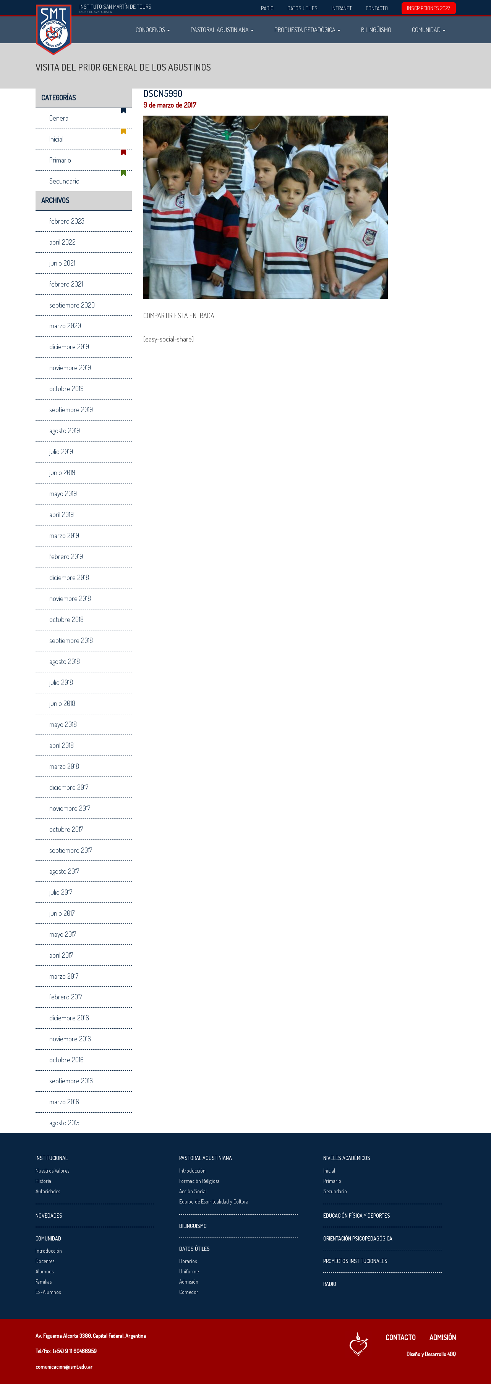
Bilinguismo (193, 1226)
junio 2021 (62, 263)
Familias (44, 1281)
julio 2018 (61, 682)
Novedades (49, 1215)
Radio (267, 8)
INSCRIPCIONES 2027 (428, 8)
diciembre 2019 (69, 346)
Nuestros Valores (52, 1170)
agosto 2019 (64, 430)
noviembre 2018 (70, 598)
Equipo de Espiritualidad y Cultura (213, 1201)
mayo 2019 (63, 493)
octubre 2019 (66, 388)
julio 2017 (60, 892)
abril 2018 (61, 745)
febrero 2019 (66, 556)
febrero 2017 (65, 996)
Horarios (188, 1261)
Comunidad (429, 30)
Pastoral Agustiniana (222, 30)
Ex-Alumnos (48, 1292)
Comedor (188, 1292)
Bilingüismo (376, 30)
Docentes (45, 1261)
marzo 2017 (63, 976)
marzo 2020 (65, 325)
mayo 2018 (63, 724)
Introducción (49, 1250)
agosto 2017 (64, 871)
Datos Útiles (302, 8)
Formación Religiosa (199, 1181)
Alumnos (44, 1271)
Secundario (64, 181)
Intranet (341, 8)
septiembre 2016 (71, 1080)
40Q (451, 1354)
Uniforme (189, 1271)
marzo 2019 (64, 535)
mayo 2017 (62, 934)
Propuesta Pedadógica (307, 30)
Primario (60, 160)
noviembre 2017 (69, 808)
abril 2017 (61, 955)
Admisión (188, 1281)
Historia (43, 1181)
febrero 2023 (66, 221)
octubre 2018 (66, 619)
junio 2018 (62, 703)
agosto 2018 (64, 661)
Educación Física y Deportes (356, 1215)
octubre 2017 (66, 829)
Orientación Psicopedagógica (357, 1238)
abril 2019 (61, 514)
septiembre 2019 (71, 409)
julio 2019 (61, 451)
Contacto (377, 8)
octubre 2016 (66, 1059)
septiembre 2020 (72, 305)
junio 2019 (62, 472)
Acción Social (193, 1191)
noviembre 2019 (70, 367)
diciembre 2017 (68, 787)
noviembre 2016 (70, 1038)
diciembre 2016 (69, 1017)
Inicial (56, 139)
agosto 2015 (64, 1122)
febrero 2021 (66, 284)
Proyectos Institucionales (355, 1261)
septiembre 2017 (70, 850)
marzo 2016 (64, 1101)
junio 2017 (62, 913)
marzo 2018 (64, 766)
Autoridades (48, 1191)
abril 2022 (62, 242)
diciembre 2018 (69, 577)
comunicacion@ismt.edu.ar (64, 1366)
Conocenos (153, 30)
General (59, 118)
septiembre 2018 (71, 640)
